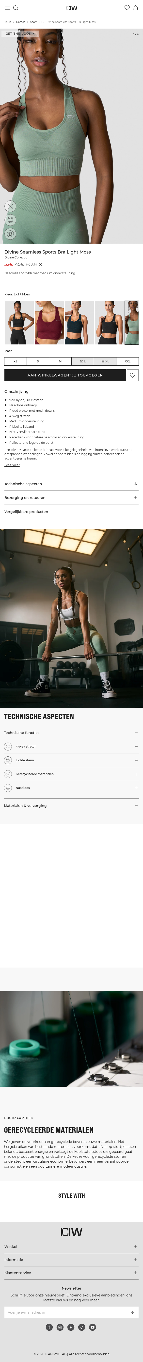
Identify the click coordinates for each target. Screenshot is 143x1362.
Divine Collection (17, 257)
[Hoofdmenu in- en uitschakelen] (7, 8)
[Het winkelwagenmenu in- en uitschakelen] (135, 8)
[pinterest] (71, 1327)
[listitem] (19, 323)
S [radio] (38, 361)
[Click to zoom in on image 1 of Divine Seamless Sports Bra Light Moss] (71, 136)
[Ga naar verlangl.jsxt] (127, 8)
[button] (71, 498)
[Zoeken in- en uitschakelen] (16, 8)
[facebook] (49, 1327)
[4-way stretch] (10, 206)
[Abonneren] (132, 1312)
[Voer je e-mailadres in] (65, 1312)
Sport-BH (36, 22)
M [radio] (60, 361)
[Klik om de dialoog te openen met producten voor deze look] (35, 860)
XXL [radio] (127, 361)
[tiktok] (82, 1327)
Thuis (7, 22)
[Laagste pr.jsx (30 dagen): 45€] (40, 264)
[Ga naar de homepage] (71, 8)
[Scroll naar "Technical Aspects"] (71, 484)
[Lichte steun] (10, 220)
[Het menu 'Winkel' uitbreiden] (71, 1246)
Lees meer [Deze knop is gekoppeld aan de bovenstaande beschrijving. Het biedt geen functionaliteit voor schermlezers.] (12, 465)
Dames (20, 22)
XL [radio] (105, 361)
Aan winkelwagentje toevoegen (65, 375)
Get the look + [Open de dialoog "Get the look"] (20, 33)
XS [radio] (15, 361)
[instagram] (60, 1327)
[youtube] (92, 1327)
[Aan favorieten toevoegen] (133, 375)
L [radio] (83, 361)
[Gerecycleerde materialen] (10, 234)
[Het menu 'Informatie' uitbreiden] (71, 1259)
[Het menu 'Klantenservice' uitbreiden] (71, 1272)
